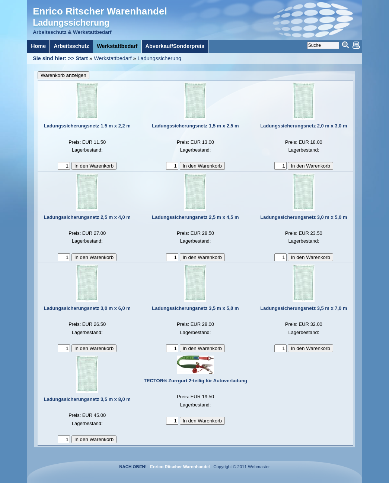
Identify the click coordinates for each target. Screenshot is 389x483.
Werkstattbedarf (112, 58)
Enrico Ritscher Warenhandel (100, 11)
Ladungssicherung (159, 58)
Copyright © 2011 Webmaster (240, 466)
